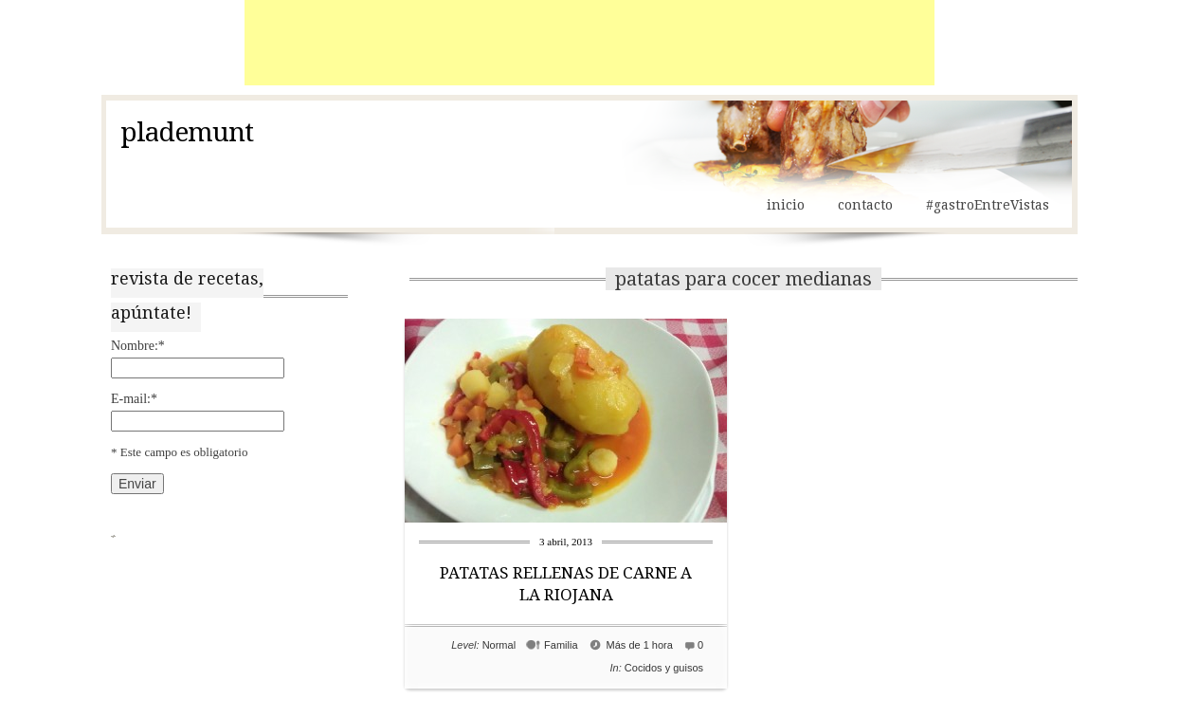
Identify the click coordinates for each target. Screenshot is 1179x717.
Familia (560, 645)
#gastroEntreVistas (987, 204)
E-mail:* (134, 399)
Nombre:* (138, 346)
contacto (865, 204)
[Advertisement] (589, 42)
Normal (499, 645)
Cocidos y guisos (664, 667)
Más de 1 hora (640, 645)
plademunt (186, 132)
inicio (786, 204)
